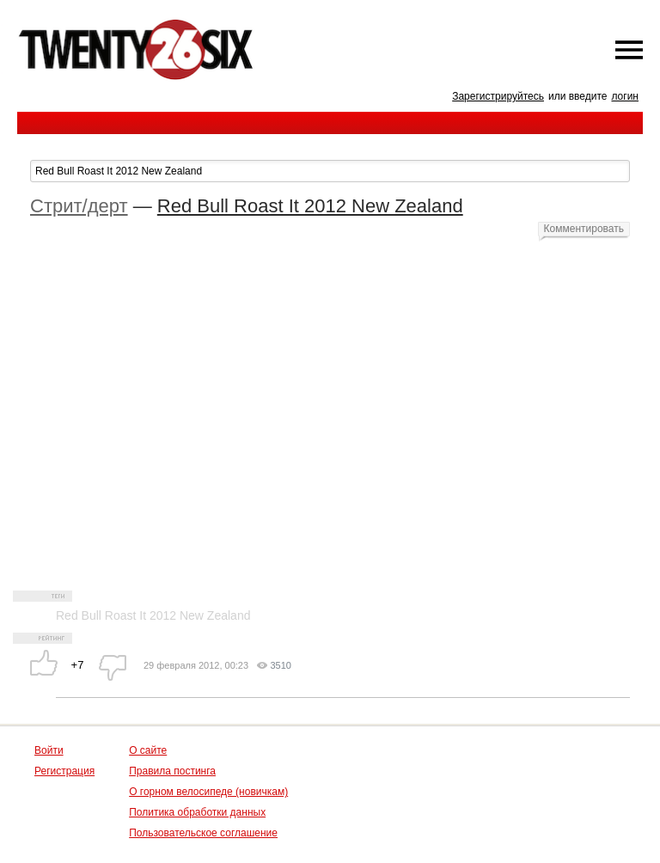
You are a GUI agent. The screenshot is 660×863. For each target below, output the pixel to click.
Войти (49, 750)
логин (625, 96)
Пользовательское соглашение (203, 833)
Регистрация (64, 771)
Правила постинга (172, 771)
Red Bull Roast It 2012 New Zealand (310, 206)
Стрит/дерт (79, 206)
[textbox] (330, 171)
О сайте (148, 750)
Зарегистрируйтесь (498, 96)
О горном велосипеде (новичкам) (208, 792)
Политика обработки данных (197, 812)
